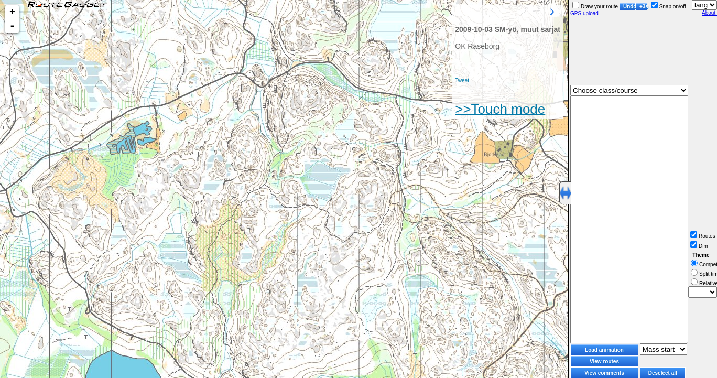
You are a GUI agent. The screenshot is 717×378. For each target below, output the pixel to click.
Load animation (604, 350)
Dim (699, 246)
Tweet (462, 80)
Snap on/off (668, 6)
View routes (604, 361)
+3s (643, 6)
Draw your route (595, 6)
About (709, 13)
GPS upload (584, 13)
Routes (702, 236)
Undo (629, 6)
